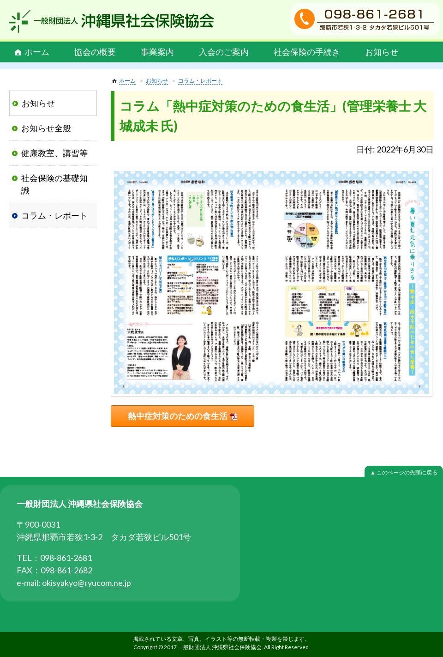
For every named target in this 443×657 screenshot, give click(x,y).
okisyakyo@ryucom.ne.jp (86, 583)
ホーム (36, 52)
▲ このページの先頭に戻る (403, 472)
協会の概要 (95, 52)
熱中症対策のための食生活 (177, 416)
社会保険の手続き (307, 52)
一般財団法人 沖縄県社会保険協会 (112, 21)
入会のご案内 (224, 52)
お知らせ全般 (46, 128)
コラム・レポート (200, 80)
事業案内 (157, 52)
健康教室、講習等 (54, 153)
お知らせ (381, 52)
